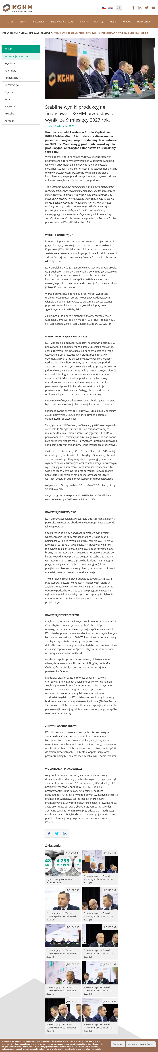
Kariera (84, 21)
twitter (146, 7)
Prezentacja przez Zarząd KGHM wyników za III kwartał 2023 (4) (63, 942)
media (8, 49)
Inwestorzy (38, 21)
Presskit (9, 113)
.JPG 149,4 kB (109, 964)
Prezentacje (11, 77)
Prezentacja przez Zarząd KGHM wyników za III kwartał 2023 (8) (63, 1016)
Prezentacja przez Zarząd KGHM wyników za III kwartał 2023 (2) (63, 904)
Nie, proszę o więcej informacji (141, 1044)
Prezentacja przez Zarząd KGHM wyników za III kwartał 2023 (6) (63, 979)
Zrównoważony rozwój (62, 21)
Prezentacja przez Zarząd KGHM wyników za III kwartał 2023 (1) (100, 867)
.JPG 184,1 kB (72, 1001)
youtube (153, 7)
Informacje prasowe (39, 33)
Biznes (23, 21)
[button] (119, 8)
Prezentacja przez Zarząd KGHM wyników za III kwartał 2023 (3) (100, 904)
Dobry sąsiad (144, 21)
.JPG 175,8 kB (109, 890)
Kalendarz (10, 70)
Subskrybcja (12, 85)
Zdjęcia (9, 92)
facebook (133, 7)
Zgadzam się (118, 1044)
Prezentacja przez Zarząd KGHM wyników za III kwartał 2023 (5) (100, 942)
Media (113, 21)
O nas (10, 21)
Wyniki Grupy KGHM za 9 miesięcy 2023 (63, 867)
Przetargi (98, 21)
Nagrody (10, 106)
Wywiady (10, 63)
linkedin (140, 7)
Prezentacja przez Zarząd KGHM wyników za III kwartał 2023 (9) (100, 1016)
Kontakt (127, 21)
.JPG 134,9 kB (72, 927)
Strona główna (10, 33)
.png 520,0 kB (72, 853)
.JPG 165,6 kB (109, 927)
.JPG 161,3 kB (72, 964)
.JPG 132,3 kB (72, 890)
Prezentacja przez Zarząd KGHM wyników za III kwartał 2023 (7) (100, 979)
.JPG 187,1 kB (109, 1001)
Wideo (8, 99)
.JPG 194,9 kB (109, 853)
